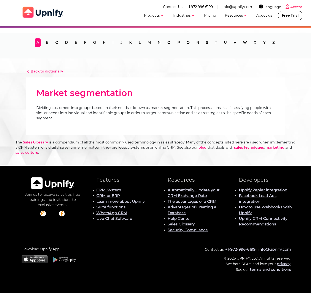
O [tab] (168, 43)
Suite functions (110, 207)
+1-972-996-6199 (240, 249)
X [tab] (255, 43)
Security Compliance (188, 230)
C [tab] (56, 43)
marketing (274, 147)
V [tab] (235, 43)
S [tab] (207, 43)
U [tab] (225, 43)
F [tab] (85, 43)
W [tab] (245, 43)
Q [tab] (188, 43)
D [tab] (66, 43)
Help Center (179, 218)
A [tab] (37, 43)
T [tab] (216, 43)
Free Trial (290, 15)
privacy (283, 263)
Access (293, 7)
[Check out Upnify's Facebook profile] (62, 214)
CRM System (108, 190)
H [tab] (104, 43)
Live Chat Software (114, 218)
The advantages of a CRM (192, 201)
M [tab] (149, 43)
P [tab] (178, 43)
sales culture (27, 153)
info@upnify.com (237, 7)
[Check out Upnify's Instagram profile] (43, 214)
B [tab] (47, 43)
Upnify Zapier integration (263, 190)
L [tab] (140, 43)
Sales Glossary (35, 142)
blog (202, 147)
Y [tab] (264, 43)
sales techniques (249, 147)
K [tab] (130, 43)
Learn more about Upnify (120, 201)
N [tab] (159, 43)
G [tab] (94, 43)
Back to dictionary (44, 71)
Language (269, 7)
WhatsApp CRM (111, 213)
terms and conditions (270, 269)
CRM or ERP (108, 195)
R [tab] (197, 43)
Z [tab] (273, 43)
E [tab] (76, 43)
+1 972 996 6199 (200, 7)
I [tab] (113, 43)
